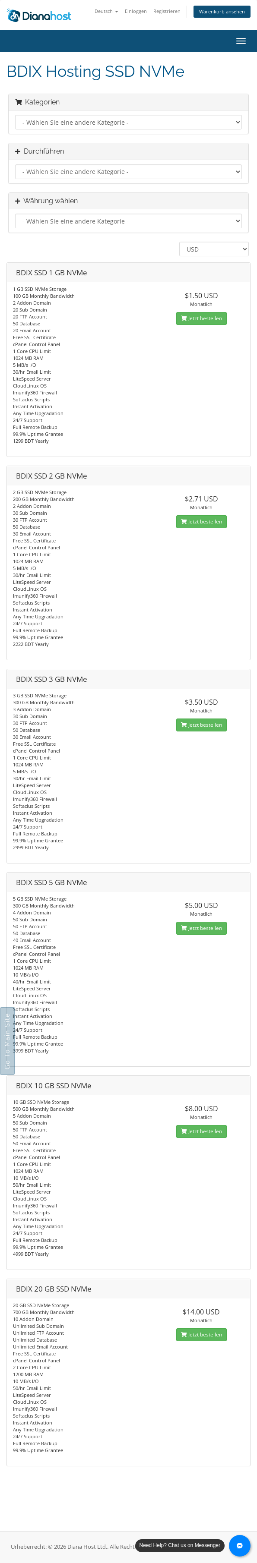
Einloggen (136, 11)
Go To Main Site (7, 1041)
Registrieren (167, 11)
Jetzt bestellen (201, 318)
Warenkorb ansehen (222, 11)
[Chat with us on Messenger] (240, 1546)
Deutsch (106, 11)
